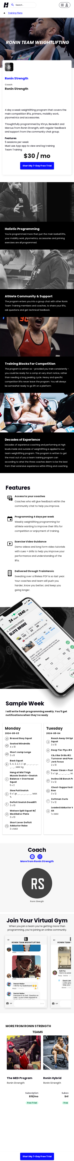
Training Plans (15, 12)
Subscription (31, 1093)
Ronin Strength (16, 78)
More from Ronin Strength (37, 861)
